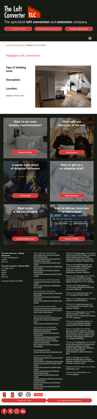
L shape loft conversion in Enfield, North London (47, 368)
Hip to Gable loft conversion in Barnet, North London (47, 271)
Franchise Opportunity (25, 239)
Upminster (90, 282)
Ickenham (81, 323)
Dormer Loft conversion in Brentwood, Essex (47, 321)
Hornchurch (78, 280)
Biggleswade (70, 369)
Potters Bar (69, 350)
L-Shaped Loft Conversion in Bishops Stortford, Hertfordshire (46, 342)
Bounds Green (76, 255)
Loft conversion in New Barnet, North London (46, 376)
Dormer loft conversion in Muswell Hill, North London (47, 387)
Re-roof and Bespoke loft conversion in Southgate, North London (47, 260)
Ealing (74, 287)
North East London (82, 264)
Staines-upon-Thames (87, 315)
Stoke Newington (81, 270)
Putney (91, 306)
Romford (75, 282)
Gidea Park (69, 280)
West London (80, 312)
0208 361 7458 (18, 29)
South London (80, 299)
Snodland (76, 363)
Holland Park (89, 287)
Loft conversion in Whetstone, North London (48, 361)
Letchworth (90, 348)
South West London (82, 304)
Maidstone (69, 361)
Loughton (86, 334)
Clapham (69, 300)
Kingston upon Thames (80, 306)
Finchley (87, 257)
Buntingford (79, 346)
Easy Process (71, 152)
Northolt (88, 323)
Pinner (76, 325)
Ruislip (81, 325)
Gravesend (88, 359)
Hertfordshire (80, 342)
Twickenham (77, 317)
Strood (82, 363)
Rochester (69, 363)
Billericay (69, 331)
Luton (77, 369)
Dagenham (80, 278)
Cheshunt (86, 346)
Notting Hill (78, 289)
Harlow (80, 334)
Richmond (69, 308)
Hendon (74, 257)
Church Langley (89, 333)
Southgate (89, 259)
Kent (77, 357)
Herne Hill (83, 300)
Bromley (80, 295)
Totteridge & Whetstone (74, 261)
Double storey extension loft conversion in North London (48, 359)
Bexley (74, 295)
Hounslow (69, 315)
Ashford (68, 314)
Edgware (80, 257)
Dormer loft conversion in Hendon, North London (47, 364)
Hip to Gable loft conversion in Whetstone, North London (48, 267)
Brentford (75, 314)
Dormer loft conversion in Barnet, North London (47, 264)
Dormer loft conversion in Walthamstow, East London (47, 286)
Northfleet (77, 361)
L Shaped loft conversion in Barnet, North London (48, 275)
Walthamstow (70, 272)
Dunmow (69, 334)
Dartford (69, 359)
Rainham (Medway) (87, 361)
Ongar (92, 334)
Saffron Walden (78, 336)
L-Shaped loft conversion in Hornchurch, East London (47, 298)
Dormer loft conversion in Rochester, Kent (48, 352)
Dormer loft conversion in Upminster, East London (48, 302)
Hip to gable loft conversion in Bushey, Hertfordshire (47, 345)
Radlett (76, 350)
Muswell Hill (70, 259)
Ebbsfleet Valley (77, 359)
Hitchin (75, 348)
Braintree (76, 331)
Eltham (86, 295)
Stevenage (88, 352)
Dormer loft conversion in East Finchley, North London (47, 383)
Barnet (68, 255)
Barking (73, 278)
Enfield (68, 257)
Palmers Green (80, 259)
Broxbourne (70, 346)
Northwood (70, 325)
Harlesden (80, 287)
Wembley (87, 325)
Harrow (74, 323)
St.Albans (81, 352)
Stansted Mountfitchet (76, 338)
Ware (68, 354)
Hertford (69, 348)
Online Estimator (72, 195)
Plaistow (89, 280)
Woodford (86, 272)
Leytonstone (70, 270)
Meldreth (75, 374)
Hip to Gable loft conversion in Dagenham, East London (48, 294)
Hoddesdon (82, 348)
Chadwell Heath (86, 266)
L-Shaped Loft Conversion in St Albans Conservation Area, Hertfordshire (47, 338)
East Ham (88, 278)
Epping (74, 334)
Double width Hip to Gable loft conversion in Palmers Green (48, 380)
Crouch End (91, 255)
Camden (84, 255)
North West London (82, 321)
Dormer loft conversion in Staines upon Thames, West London (48, 311)
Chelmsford (73, 333)
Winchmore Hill (88, 261)
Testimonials (25, 195)
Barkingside (76, 266)
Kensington (69, 289)
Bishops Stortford (78, 344)
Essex (78, 329)
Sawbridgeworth (71, 352)
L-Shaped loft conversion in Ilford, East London (47, 283)
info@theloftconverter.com (48, 29)
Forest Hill (76, 300)
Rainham (69, 282)
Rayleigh (69, 336)
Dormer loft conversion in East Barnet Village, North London (46, 372)
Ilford (84, 280)
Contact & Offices (72, 239)
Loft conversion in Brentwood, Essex (46, 323)
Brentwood (83, 331)
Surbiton (76, 308)
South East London (82, 293)
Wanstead (79, 272)
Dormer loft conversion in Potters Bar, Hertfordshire (46, 334)
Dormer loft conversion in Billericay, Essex (48, 318)
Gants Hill (85, 268)
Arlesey (68, 344)
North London (80, 253)
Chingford (78, 268)
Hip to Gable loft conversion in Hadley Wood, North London (47, 256)
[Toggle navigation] (90, 38)
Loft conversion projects (15, 45)
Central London (81, 285)
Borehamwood (89, 344)
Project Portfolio (25, 152)
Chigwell (80, 333)
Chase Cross (70, 268)
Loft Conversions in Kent (42, 350)
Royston (82, 350)
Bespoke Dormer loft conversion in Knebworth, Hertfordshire (46, 330)
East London (80, 276)
